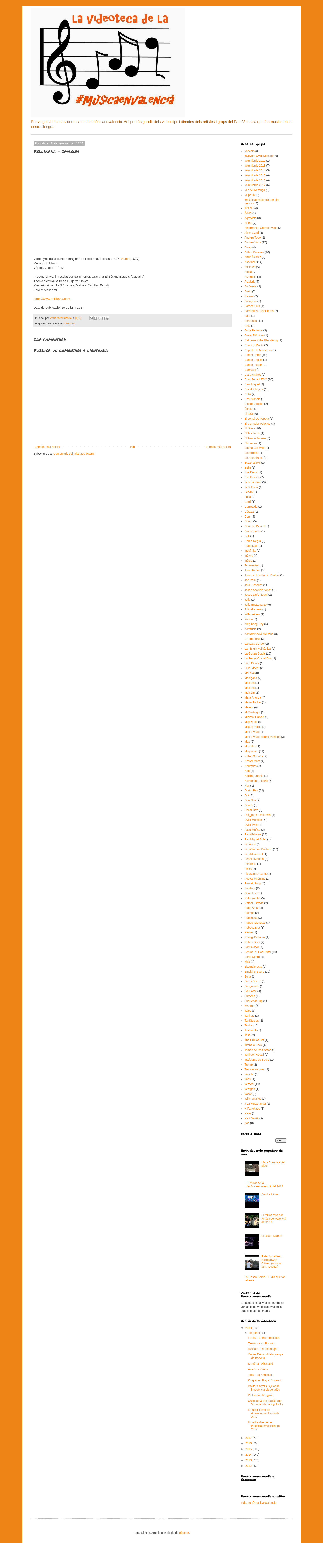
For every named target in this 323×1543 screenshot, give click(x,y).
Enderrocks (252, 452)
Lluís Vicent (252, 668)
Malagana (251, 678)
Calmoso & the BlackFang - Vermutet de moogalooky (265, 1402)
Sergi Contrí (252, 956)
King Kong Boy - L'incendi (264, 1380)
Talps (248, 1010)
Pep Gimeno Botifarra (258, 849)
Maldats (250, 683)
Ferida (249, 492)
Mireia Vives (252, 731)
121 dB (249, 208)
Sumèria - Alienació (260, 1363)
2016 (249, 1443)
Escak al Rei (253, 462)
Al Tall (248, 223)
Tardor (249, 1025)
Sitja (247, 961)
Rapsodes (251, 917)
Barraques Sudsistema (259, 311)
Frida (248, 496)
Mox (247, 741)
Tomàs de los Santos (258, 1050)
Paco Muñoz (253, 829)
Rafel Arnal (252, 907)
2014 (249, 1454)
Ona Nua (250, 800)
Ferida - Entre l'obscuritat (264, 1337)
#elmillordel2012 (255, 160)
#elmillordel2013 (255, 165)
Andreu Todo (253, 237)
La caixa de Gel (254, 643)
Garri (248, 501)
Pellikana (69, 323)
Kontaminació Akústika (259, 634)
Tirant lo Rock (253, 1045)
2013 (249, 1460)
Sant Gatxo (252, 947)
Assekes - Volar (258, 1369)
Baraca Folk (252, 306)
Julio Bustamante (256, 604)
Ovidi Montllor (253, 819)
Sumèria (250, 996)
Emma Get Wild (255, 447)
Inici (132, 446)
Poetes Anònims (255, 878)
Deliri (248, 394)
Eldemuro (251, 443)
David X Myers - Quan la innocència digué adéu (264, 1387)
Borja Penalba (254, 330)
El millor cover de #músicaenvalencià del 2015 (273, 1218)
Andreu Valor (253, 242)
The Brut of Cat (254, 1040)
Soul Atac (251, 991)
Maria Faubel (253, 702)
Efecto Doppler (254, 403)
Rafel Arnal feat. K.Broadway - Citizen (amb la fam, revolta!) (271, 1261)
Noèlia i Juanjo (254, 775)
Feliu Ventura (253, 482)
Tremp (249, 1064)
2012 (249, 1465)
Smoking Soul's (254, 971)
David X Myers (254, 389)
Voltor (248, 1094)
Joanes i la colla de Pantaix (262, 575)
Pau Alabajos (253, 834)
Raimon (249, 912)
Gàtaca (249, 511)
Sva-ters (250, 1005)
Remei (249, 932)
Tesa (248, 1035)
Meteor (249, 707)
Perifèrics (250, 863)
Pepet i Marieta (254, 859)
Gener (249, 521)
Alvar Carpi (252, 232)
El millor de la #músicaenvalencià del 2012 (265, 1184)
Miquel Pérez (253, 727)
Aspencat (250, 262)
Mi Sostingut (252, 712)
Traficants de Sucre (257, 1059)
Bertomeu (251, 320)
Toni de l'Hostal (254, 1054)
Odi (247, 795)
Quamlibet (251, 893)
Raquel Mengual (255, 922)
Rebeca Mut (252, 927)
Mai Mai (250, 673)
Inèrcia (249, 555)
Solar (248, 976)
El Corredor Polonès (257, 423)
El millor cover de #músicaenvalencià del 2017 (264, 1413)
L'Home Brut (252, 639)
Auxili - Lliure (269, 1194)
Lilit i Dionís (252, 663)
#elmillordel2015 (255, 175)
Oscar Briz (251, 810)
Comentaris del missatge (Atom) (74, 453)
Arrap (248, 247)
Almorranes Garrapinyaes (261, 227)
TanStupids (252, 1020)
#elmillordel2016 (255, 180)
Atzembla (250, 276)
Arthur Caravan (254, 252)
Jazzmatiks (252, 565)
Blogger (184, 1532)
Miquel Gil (251, 722)
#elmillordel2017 (255, 185)
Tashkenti (251, 1030)
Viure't (125, 259)
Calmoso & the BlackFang (261, 340)
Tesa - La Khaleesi (260, 1374)
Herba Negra (253, 541)
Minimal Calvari (254, 717)
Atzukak (250, 281)
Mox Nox (250, 746)
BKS (247, 325)
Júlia (247, 599)
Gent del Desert (255, 526)
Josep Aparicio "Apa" (258, 590)
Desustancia (252, 399)
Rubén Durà (252, 942)
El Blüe (249, 413)
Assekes (250, 267)
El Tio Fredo (252, 433)
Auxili (248, 291)
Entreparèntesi (254, 457)
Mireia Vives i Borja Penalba (263, 736)
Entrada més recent (47, 446)
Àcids (248, 213)
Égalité (249, 408)
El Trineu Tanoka (255, 438)
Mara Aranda (253, 697)
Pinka (248, 868)
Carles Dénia (253, 355)
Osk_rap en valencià (258, 815)
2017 (249, 1437)
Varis (248, 1079)
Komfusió (250, 629)
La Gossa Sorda (255, 653)
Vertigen (250, 1089)
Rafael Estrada (254, 903)
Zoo (247, 1123)
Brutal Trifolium (254, 335)
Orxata (249, 805)
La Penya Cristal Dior (258, 658)
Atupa (248, 271)
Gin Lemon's (253, 531)
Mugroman (251, 751)
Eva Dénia (251, 472)
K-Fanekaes (252, 614)
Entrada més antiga (218, 446)
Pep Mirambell (254, 854)
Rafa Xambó (253, 898)
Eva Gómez (252, 477)
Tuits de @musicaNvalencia (258, 1502)
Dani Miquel (252, 384)
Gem (248, 516)
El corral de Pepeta (257, 418)
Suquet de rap (254, 1001)
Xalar (248, 1113)
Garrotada (251, 506)
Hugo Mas (251, 545)
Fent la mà (251, 487)
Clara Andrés (253, 374)
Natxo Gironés (254, 756)
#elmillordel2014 (255, 170)
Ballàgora (251, 301)
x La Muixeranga (255, 1103)
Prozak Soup (253, 883)
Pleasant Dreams (256, 873)
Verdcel (249, 1084)
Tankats (249, 1015)
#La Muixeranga (255, 190)
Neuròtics (251, 766)
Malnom (250, 692)
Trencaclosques (255, 1069)
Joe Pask (250, 580)
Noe (247, 771)
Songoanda (252, 986)
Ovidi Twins (252, 824)
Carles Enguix (253, 359)
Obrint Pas (251, 790)
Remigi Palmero (255, 937)
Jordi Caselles (254, 585)
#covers (250, 151)
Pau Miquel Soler (256, 839)
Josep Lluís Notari (256, 594)
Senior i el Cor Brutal (258, 952)
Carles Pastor (253, 364)
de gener (255, 1332)
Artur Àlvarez (253, 257)
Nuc (247, 785)
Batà (247, 315)
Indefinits (250, 550)
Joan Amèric (252, 570)
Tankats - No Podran (261, 1343)
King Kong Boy (254, 624)
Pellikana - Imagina (260, 1395)
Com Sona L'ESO (256, 379)
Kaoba (249, 619)
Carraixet (250, 369)
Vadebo (249, 1074)
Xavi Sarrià (252, 1118)
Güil (247, 536)
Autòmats (251, 286)
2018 (249, 1328)
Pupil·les (250, 888)
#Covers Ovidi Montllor (259, 156)
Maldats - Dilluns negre (262, 1349)
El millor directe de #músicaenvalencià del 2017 (264, 1426)
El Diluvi (250, 428)
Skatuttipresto (253, 966)
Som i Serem (253, 981)
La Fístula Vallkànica (258, 648)
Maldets (250, 687)
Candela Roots (254, 345)
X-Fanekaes (252, 1108)
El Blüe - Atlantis (271, 1235)
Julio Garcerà (253, 609)
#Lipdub (250, 195)
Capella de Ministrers (258, 350)
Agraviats (250, 218)
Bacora (249, 296)
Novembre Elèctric (256, 780)
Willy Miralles (253, 1098)
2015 (249, 1449)
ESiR (248, 467)
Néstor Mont (252, 761)
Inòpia (248, 560)
